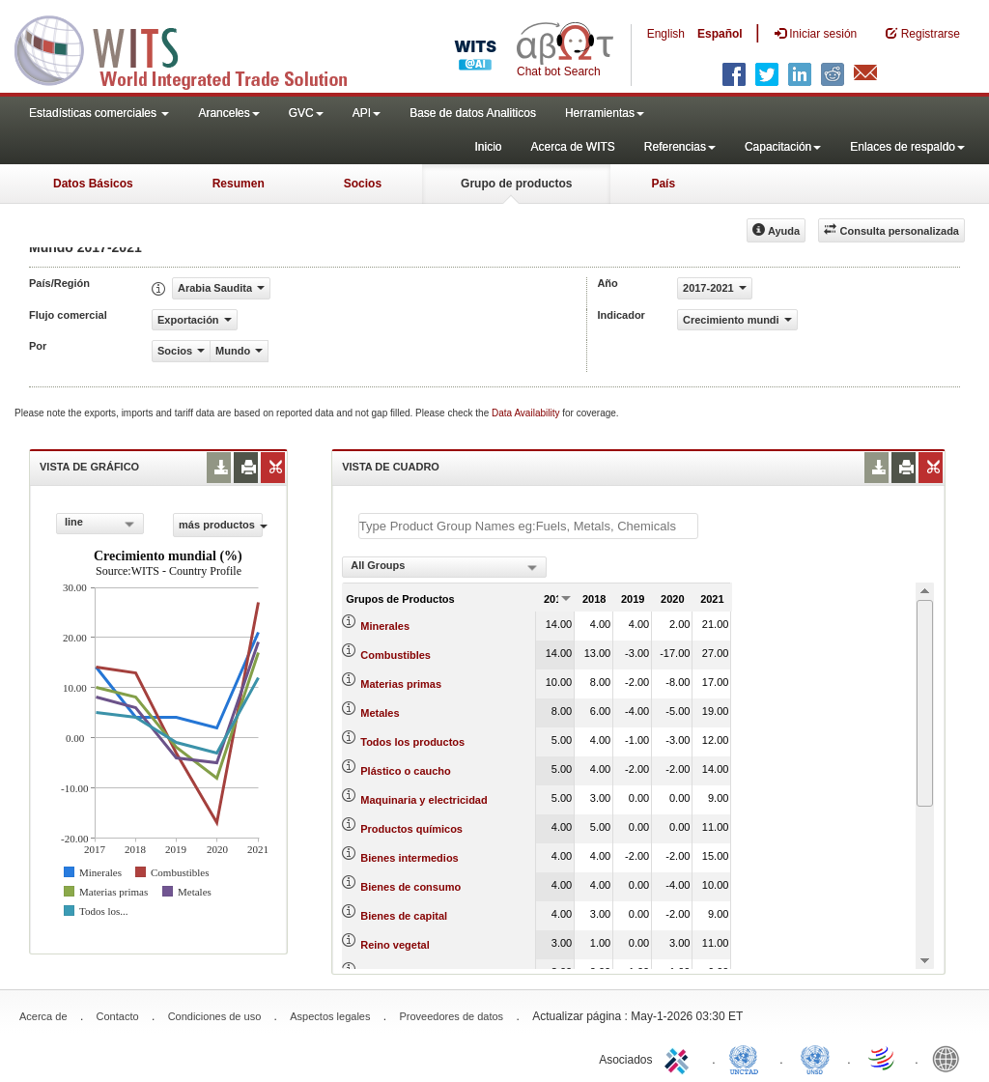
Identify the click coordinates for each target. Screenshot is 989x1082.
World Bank (950, 1058)
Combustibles (395, 655)
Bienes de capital (403, 916)
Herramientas (604, 113)
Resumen (238, 183)
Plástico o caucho (405, 771)
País (663, 183)
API (367, 113)
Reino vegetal (395, 945)
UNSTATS (815, 1058)
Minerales (385, 626)
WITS (193, 48)
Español (720, 34)
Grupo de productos (516, 183)
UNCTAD (747, 1058)
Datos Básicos (93, 183)
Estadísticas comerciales (99, 113)
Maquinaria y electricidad (423, 800)
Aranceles (228, 113)
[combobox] (100, 523)
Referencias (680, 147)
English (666, 34)
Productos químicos (411, 829)
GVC (306, 113)
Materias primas (400, 684)
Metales (379, 713)
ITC (680, 1058)
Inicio (487, 147)
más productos (221, 524)
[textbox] (528, 526)
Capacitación (783, 147)
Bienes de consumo (410, 887)
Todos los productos (412, 742)
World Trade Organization (882, 1058)
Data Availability (527, 413)
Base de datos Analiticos (473, 113)
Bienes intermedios (409, 858)
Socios (362, 183)
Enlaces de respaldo (907, 147)
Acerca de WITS (572, 147)
